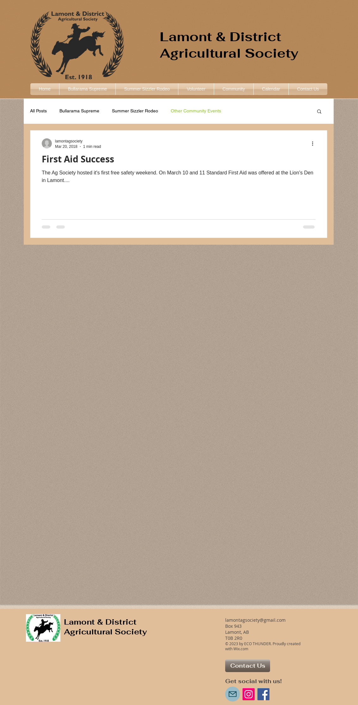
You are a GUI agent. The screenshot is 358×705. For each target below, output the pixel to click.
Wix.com (240, 648)
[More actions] (314, 143)
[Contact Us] (247, 665)
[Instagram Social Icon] (249, 694)
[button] (233, 89)
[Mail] (232, 694)
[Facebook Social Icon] (263, 694)
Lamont (186, 36)
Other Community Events (196, 110)
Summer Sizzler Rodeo (135, 110)
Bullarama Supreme (79, 110)
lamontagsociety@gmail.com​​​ (255, 620)
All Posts (38, 110)
